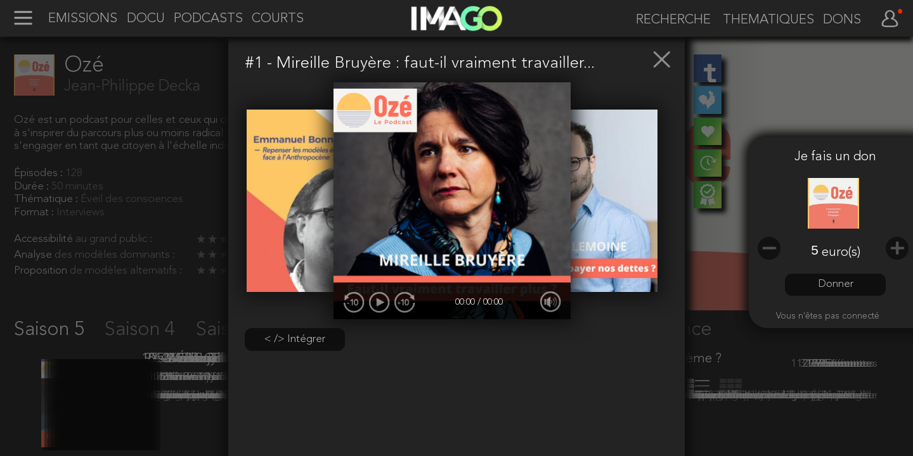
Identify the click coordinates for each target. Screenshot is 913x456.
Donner (835, 284)
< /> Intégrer (294, 339)
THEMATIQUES (768, 20)
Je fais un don (835, 157)
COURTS (278, 19)
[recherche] (669, 20)
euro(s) (841, 252)
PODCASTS (208, 19)
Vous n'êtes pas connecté (827, 316)
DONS (842, 20)
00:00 (466, 302)
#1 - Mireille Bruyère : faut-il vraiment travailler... (420, 63)
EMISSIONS (82, 19)
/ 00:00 (490, 302)
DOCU (146, 19)
